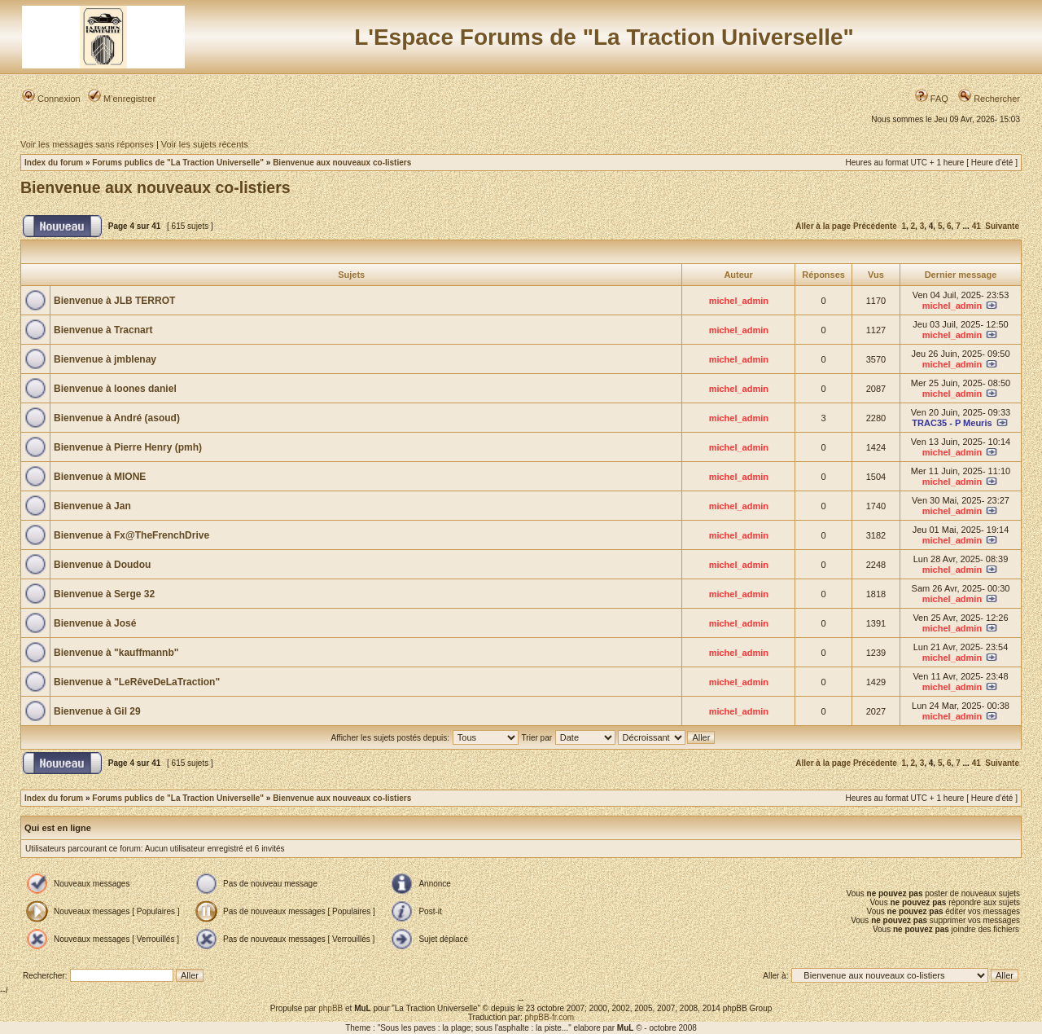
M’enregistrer (121, 98)
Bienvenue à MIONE (100, 476)
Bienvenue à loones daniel (115, 388)
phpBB (330, 1008)
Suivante (1002, 226)
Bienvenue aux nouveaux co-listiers (342, 162)
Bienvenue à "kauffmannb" (116, 652)
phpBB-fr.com (550, 1017)
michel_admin (738, 301)
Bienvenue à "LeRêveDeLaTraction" (137, 682)
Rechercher (989, 98)
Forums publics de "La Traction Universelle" (178, 162)
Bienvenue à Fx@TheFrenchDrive (131, 535)
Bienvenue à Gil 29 (97, 711)
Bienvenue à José (95, 623)
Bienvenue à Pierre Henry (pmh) (128, 447)
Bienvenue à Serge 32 (104, 594)
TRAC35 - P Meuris (952, 423)
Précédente (875, 226)
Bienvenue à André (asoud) (117, 418)
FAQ (931, 98)
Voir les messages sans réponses (87, 144)
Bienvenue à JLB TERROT (114, 300)
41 (976, 226)
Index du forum (53, 162)
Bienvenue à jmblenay (105, 359)
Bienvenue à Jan (92, 506)
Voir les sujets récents (204, 144)
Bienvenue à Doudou (102, 564)
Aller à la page (823, 226)
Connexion (51, 98)
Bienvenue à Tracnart (103, 330)
